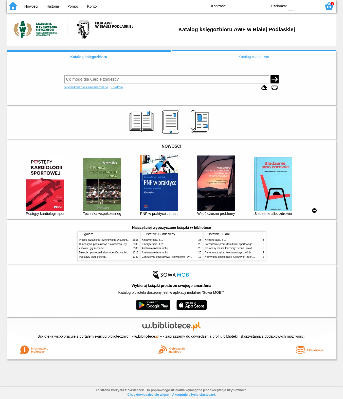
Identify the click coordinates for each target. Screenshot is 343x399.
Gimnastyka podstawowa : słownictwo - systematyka (108, 244)
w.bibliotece (146, 336)
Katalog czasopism (254, 57)
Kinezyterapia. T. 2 (152, 244)
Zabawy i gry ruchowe (91, 248)
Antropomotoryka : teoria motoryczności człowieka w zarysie (239, 252)
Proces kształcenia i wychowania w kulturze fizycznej (109, 239)
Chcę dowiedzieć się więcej (148, 394)
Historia (53, 6)
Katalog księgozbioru (88, 57)
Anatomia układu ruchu (155, 248)
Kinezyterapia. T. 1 (152, 239)
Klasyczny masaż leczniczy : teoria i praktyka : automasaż (237, 248)
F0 (291, 6)
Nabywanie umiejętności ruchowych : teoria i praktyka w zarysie (241, 256)
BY (262, 6)
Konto (92, 6)
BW (242, 6)
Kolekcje (117, 87)
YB (252, 6)
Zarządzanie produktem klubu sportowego (228, 244)
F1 (299, 6)
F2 (311, 6)
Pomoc (73, 6)
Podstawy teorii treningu (92, 256)
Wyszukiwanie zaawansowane (86, 87)
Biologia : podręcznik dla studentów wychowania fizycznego (113, 252)
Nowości (31, 6)
